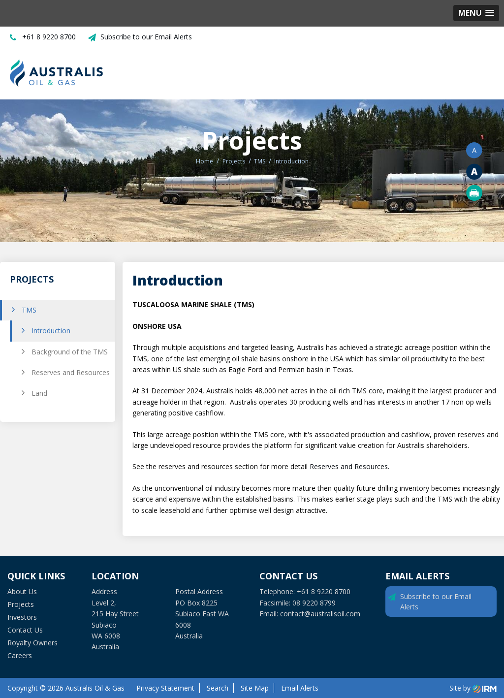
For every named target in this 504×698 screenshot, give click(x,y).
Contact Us (25, 630)
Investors (22, 617)
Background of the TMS (70, 351)
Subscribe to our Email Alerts (146, 36)
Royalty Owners (32, 642)
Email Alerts (299, 688)
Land (39, 393)
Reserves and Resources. (350, 466)
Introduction (51, 330)
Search (217, 688)
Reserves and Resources (71, 372)
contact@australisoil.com (320, 613)
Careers (19, 655)
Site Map (255, 688)
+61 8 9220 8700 (49, 36)
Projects (20, 604)
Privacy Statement (165, 688)
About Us (22, 591)
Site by (473, 688)
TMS (29, 310)
